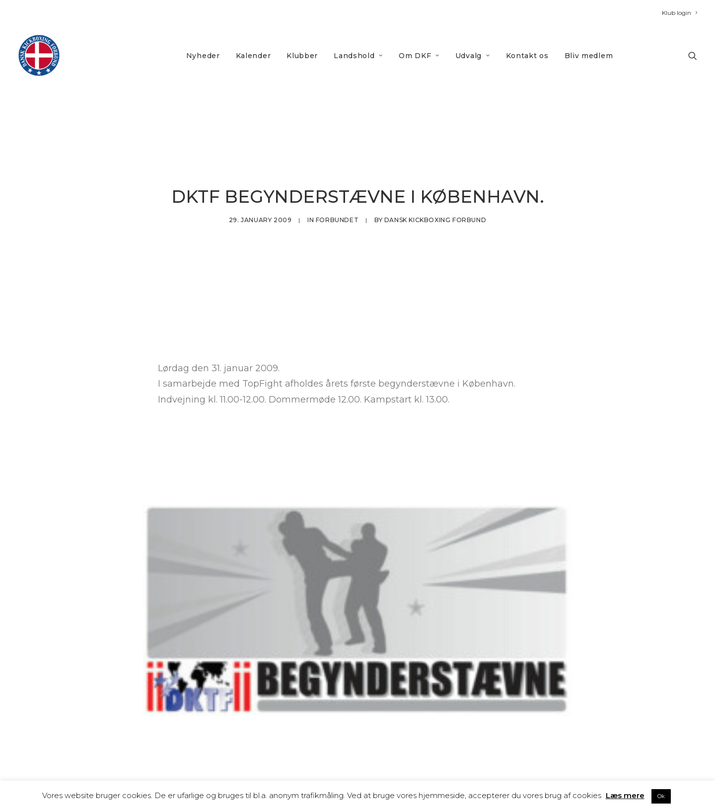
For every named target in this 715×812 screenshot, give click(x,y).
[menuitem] (679, 12)
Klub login (679, 12)
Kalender (253, 55)
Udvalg (472, 55)
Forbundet (337, 216)
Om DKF (419, 55)
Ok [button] (661, 796)
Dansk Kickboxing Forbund (435, 216)
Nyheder (203, 55)
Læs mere (625, 795)
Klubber (302, 55)
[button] (692, 55)
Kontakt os (527, 55)
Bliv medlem (589, 55)
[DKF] (39, 55)
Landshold (358, 55)
